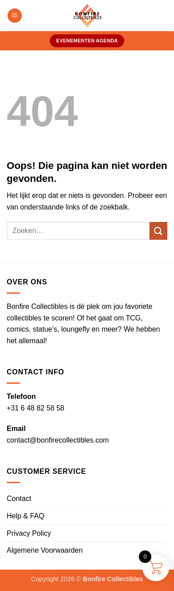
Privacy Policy (29, 533)
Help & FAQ (25, 516)
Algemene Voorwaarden (45, 550)
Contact (19, 498)
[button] (15, 15)
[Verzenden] (158, 230)
